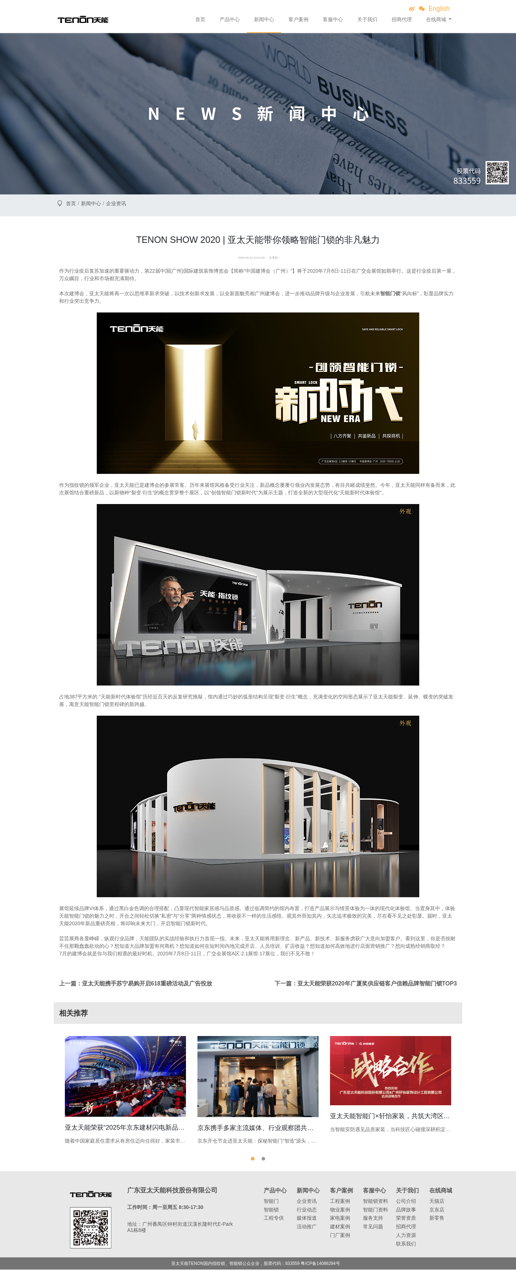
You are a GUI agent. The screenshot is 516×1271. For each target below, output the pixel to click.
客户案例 (298, 19)
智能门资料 (375, 1211)
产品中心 (230, 19)
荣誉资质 (406, 1220)
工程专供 (274, 1220)
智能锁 (271, 1211)
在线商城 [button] (437, 19)
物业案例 (340, 1211)
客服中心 (333, 19)
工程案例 (340, 1202)
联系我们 (406, 1245)
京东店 (436, 1211)
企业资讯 (116, 203)
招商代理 (402, 19)
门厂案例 (340, 1237)
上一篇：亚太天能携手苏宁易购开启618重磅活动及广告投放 (135, 983)
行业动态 (307, 1211)
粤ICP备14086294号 (320, 1264)
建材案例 (340, 1228)
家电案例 (340, 1220)
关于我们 (367, 19)
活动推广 (307, 1228)
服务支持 (373, 1220)
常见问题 (373, 1228)
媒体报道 (307, 1220)
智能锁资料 (375, 1202)
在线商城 (440, 1192)
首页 (200, 19)
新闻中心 (264, 19)
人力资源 (406, 1237)
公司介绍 (406, 1202)
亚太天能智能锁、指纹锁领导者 (83, 19)
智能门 (271, 1202)
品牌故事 (406, 1211)
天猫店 (436, 1202)
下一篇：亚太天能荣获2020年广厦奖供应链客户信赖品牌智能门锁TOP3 (365, 983)
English (439, 8)
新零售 (436, 1220)
